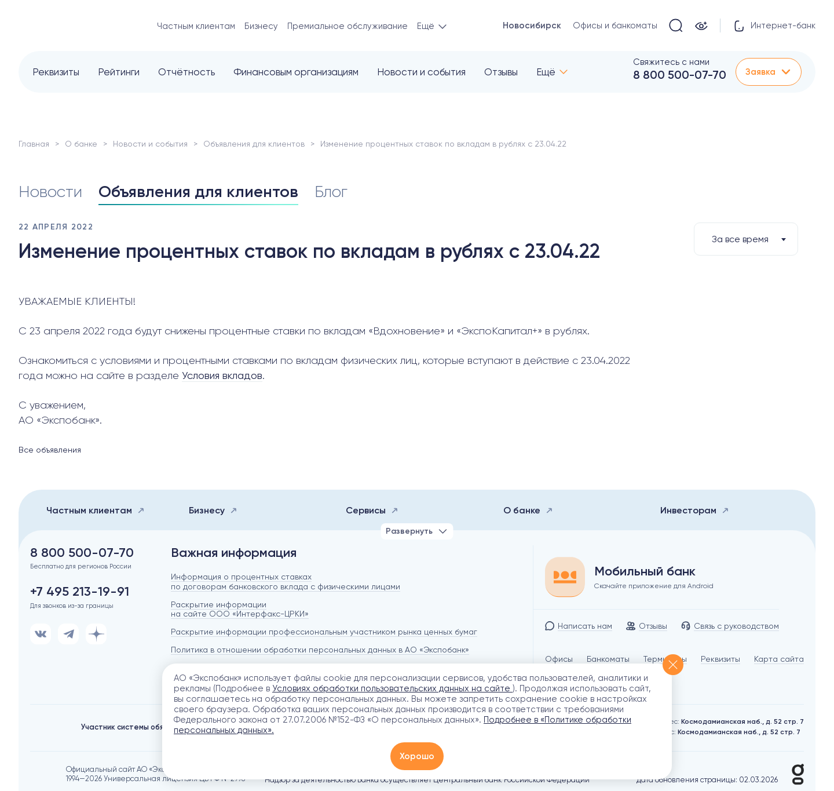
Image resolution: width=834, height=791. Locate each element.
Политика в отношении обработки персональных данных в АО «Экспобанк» (320, 649)
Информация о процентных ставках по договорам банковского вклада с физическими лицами (285, 581)
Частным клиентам (196, 26)
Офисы (559, 659)
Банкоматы (608, 659)
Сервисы (372, 510)
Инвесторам (694, 510)
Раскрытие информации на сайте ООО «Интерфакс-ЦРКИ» (240, 609)
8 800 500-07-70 (679, 75)
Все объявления (50, 449)
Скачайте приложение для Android (654, 586)
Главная (34, 143)
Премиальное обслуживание (347, 26)
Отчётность (186, 72)
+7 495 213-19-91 (79, 591)
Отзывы (501, 72)
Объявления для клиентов (254, 143)
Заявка (768, 72)
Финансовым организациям (296, 72)
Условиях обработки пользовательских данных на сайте (392, 688)
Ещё (545, 72)
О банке (81, 143)
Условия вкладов (222, 375)
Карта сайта (779, 659)
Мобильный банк (645, 571)
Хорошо (417, 756)
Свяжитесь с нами (671, 62)
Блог (331, 191)
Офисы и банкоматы (615, 25)
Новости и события (421, 72)
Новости (50, 191)
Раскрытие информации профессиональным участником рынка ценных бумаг (324, 631)
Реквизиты (55, 72)
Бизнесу (261, 26)
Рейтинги (119, 72)
